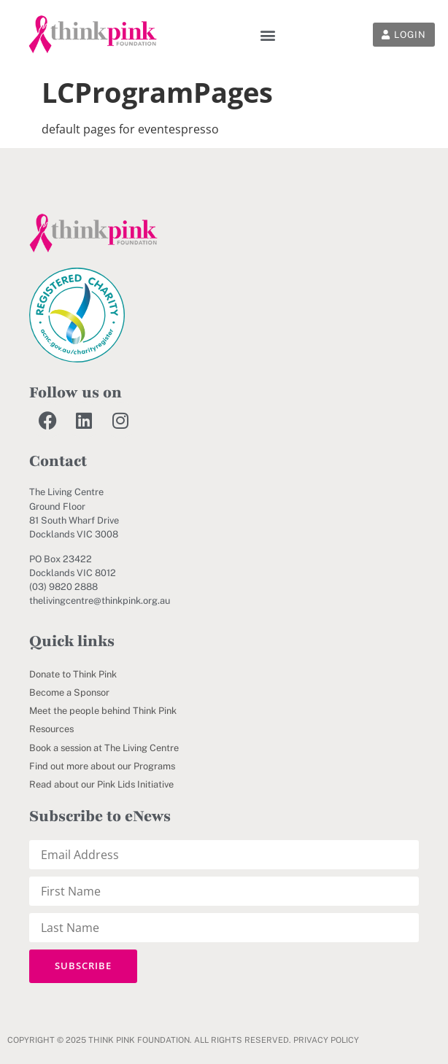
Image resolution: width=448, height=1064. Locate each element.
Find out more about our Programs (102, 766)
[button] (268, 35)
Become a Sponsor (69, 692)
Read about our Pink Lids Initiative (101, 784)
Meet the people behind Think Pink (103, 710)
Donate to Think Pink (73, 674)
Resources (51, 728)
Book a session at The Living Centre (104, 747)
